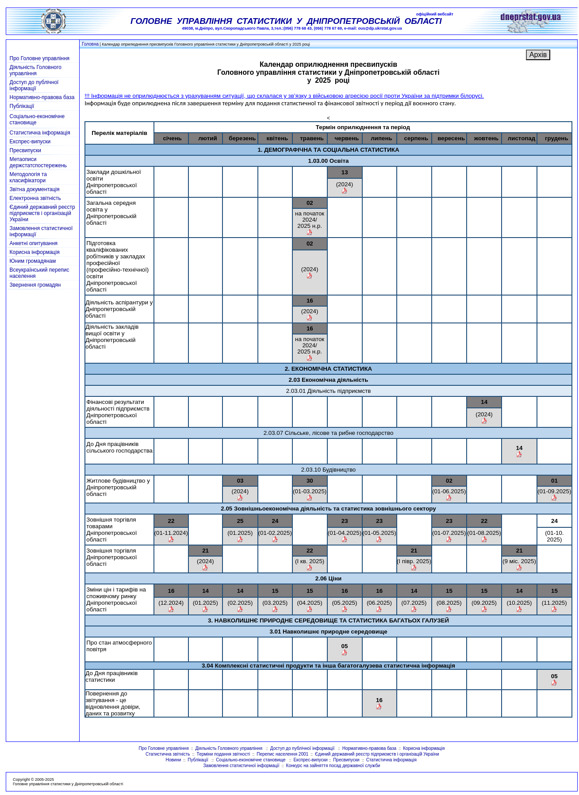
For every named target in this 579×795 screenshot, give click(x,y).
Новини (173, 759)
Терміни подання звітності (223, 754)
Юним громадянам (33, 261)
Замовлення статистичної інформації (241, 765)
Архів (538, 54)
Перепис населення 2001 (282, 754)
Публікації (22, 106)
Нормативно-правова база (42, 97)
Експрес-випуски (30, 141)
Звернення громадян (35, 285)
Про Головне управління (40, 58)
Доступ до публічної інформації (34, 85)
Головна (90, 44)
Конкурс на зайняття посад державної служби (333, 765)
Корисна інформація (35, 252)
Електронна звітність (35, 198)
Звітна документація (35, 189)
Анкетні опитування (34, 243)
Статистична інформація (40, 133)
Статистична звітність (168, 754)
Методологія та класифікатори (28, 177)
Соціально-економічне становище (251, 759)
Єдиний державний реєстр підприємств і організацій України (42, 213)
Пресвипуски (25, 150)
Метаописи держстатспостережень (38, 162)
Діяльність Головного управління (35, 70)
